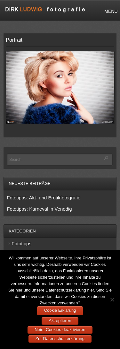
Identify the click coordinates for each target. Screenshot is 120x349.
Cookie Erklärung (60, 310)
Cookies (89, 283)
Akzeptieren (60, 320)
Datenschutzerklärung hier (69, 290)
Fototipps (21, 243)
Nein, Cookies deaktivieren (60, 329)
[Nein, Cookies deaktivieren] (112, 299)
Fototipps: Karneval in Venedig (39, 209)
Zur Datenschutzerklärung (60, 338)
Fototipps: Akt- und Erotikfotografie (43, 197)
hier (18, 290)
